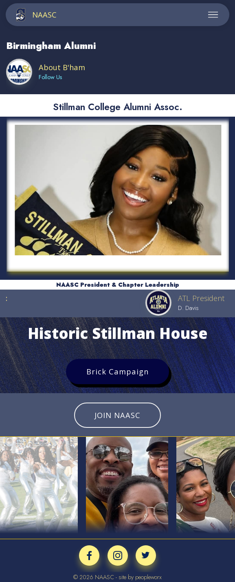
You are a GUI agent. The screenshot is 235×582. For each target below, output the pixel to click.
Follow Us (50, 77)
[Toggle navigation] (213, 14)
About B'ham (62, 67)
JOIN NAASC (117, 415)
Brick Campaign (117, 371)
